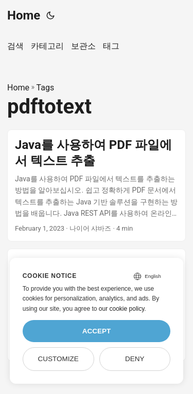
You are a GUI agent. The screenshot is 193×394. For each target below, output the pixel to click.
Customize (58, 359)
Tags (46, 87)
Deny (135, 359)
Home (23, 15)
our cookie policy (122, 308)
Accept (96, 331)
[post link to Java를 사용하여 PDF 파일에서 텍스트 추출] (96, 185)
